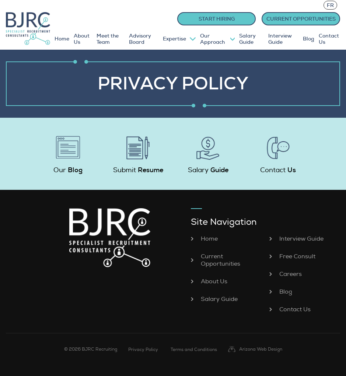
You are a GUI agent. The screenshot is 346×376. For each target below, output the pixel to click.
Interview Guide (280, 39)
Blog (308, 39)
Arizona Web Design (260, 349)
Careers (290, 274)
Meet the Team (108, 39)
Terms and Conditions (194, 349)
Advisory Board (140, 39)
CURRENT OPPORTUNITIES (301, 18)
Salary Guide (247, 39)
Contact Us (329, 39)
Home (62, 39)
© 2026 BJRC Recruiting (90, 349)
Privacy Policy (143, 349)
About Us (82, 39)
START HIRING (217, 18)
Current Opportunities (220, 260)
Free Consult (297, 256)
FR (330, 5)
